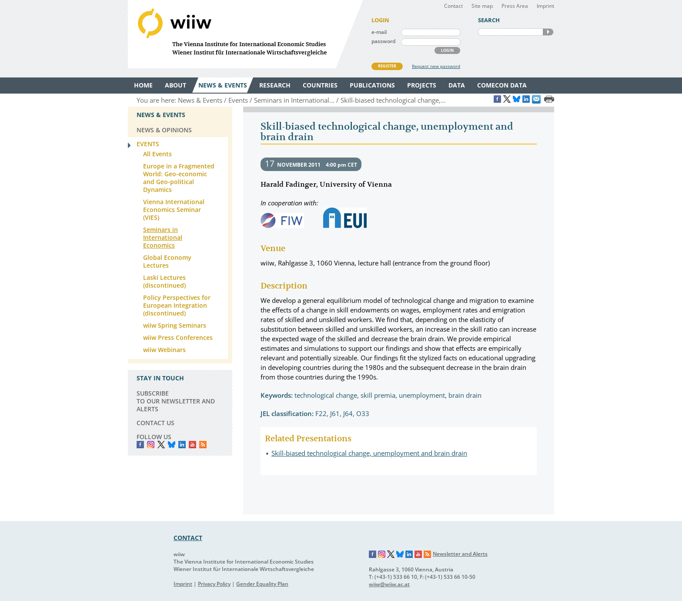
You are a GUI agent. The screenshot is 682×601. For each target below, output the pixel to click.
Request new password (436, 66)
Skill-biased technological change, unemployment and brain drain (369, 453)
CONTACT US (155, 423)
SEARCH (548, 32)
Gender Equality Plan (262, 584)
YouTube (192, 444)
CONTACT (188, 538)
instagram (150, 444)
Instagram (382, 554)
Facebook (140, 444)
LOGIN (447, 50)
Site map (482, 6)
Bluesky (171, 444)
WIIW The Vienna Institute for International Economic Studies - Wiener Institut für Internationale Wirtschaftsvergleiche (245, 34)
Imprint (545, 6)
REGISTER (387, 66)
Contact (453, 6)
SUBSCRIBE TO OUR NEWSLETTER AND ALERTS (176, 401)
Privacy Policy (214, 584)
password (383, 41)
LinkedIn (182, 444)
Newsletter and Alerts (460, 553)
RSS (203, 444)
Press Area (514, 6)
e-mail (379, 32)
